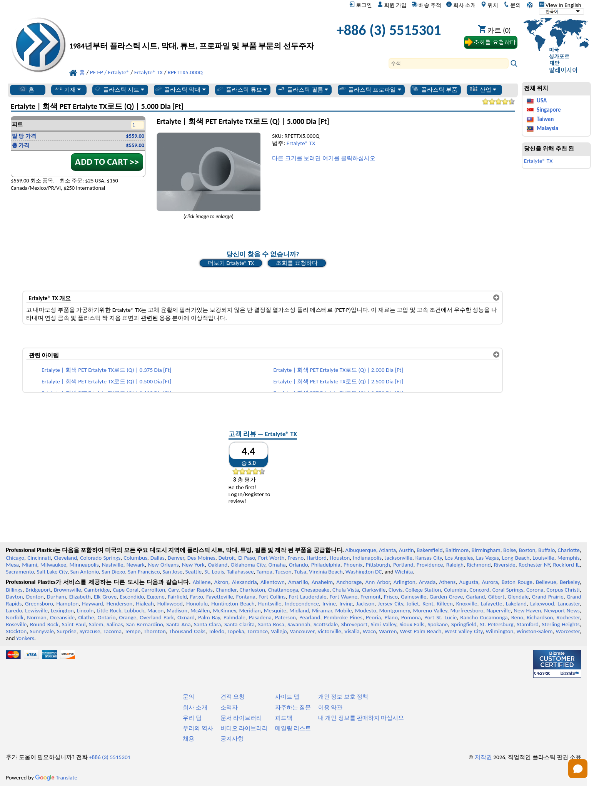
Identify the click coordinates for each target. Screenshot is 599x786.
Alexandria (244, 582)
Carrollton (153, 589)
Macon (155, 610)
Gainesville (413, 596)
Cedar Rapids (196, 589)
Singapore (549, 109)
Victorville (329, 631)
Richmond (479, 564)
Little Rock (109, 610)
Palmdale (234, 617)
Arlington (404, 582)
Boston (527, 550)
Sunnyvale (42, 631)
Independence (302, 603)
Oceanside (62, 617)
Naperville (498, 610)
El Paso (246, 557)
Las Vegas (487, 557)
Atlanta (387, 550)
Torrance (257, 631)
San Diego (113, 571)
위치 (489, 5)
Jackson (365, 603)
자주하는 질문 (293, 707)
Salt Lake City (52, 571)
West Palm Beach (420, 631)
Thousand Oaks (187, 631)
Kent (427, 603)
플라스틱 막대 (180, 89)
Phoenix (353, 564)
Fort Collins (272, 596)
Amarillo (298, 582)
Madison (177, 610)
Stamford (528, 624)
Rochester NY (534, 564)
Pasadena (260, 617)
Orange (127, 617)
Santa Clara (207, 624)
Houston (340, 557)
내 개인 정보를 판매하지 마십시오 (361, 717)
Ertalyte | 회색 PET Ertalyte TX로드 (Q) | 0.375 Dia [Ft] (106, 369)
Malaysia (547, 128)
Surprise (67, 631)
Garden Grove (446, 596)
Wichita (404, 571)
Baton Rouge (517, 582)
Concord (479, 589)
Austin (406, 550)
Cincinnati (39, 557)
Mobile (343, 610)
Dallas (157, 557)
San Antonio (84, 571)
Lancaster (568, 603)
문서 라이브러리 (241, 717)
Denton (35, 596)
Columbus (135, 557)
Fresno (296, 557)
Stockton (16, 631)
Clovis (395, 589)
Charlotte (569, 550)
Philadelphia (325, 564)
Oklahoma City (248, 564)
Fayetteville (219, 596)
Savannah (298, 624)
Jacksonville (398, 557)
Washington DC (363, 571)
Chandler (225, 589)
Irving (346, 603)
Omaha (277, 564)
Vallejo (279, 631)
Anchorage (349, 582)
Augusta (468, 582)
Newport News (562, 610)
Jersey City (390, 603)
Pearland (309, 617)
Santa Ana (178, 624)
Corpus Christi (562, 589)
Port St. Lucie (440, 617)
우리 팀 (192, 717)
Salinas (115, 624)
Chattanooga (283, 589)
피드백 (283, 717)
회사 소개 (461, 5)
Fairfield (177, 596)
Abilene (202, 582)
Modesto (365, 610)
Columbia (455, 589)
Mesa (12, 564)
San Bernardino (144, 624)
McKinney (224, 610)
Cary (173, 589)
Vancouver (302, 631)
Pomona (411, 617)
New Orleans (163, 564)
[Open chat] (577, 768)
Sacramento (20, 571)
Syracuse (90, 631)
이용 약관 (330, 707)
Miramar (322, 610)
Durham (56, 596)
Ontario (107, 617)
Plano (390, 617)
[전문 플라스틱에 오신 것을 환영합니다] (191, 32)
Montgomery (394, 610)
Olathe (86, 617)
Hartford (317, 557)
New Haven (527, 610)
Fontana (245, 596)
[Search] (449, 63)
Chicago (15, 557)
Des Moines (201, 557)
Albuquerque (360, 550)
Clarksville (374, 589)
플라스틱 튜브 (241, 89)
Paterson (285, 617)
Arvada (427, 582)
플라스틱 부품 (434, 89)
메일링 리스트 (293, 728)
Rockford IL (566, 564)
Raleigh (455, 564)
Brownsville (67, 589)
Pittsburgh (378, 564)
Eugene (156, 596)
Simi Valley (383, 624)
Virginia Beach (326, 571)
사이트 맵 (287, 696)
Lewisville (36, 610)
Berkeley (570, 582)
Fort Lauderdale (307, 596)
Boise (509, 550)
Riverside (505, 564)
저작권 (483, 757)
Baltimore (457, 550)
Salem (96, 624)
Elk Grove (105, 596)
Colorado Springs (100, 557)
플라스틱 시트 (119, 89)
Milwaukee (53, 564)
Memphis (568, 557)
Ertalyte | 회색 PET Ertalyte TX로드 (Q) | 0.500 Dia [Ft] (106, 381)
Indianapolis (367, 557)
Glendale (518, 596)
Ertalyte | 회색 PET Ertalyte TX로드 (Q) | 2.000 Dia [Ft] (338, 369)
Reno (517, 617)
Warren (388, 631)
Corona (534, 589)
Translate (56, 777)
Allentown (272, 582)
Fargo (196, 596)
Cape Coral (125, 589)
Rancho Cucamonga (483, 617)
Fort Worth (271, 557)
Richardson (540, 617)
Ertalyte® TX (301, 143)
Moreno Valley (430, 610)
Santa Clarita (239, 624)
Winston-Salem (535, 631)
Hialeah (145, 603)
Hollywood (170, 603)
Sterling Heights (561, 624)
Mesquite (275, 610)
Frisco (391, 596)
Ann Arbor (377, 582)
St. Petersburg (497, 624)
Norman (37, 617)
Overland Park (157, 617)
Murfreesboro (466, 610)
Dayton (14, 596)
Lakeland (516, 603)
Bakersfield (429, 550)
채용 (188, 738)
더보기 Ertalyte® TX (231, 262)
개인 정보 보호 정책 (343, 696)
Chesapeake (315, 589)
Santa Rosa (271, 624)
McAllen (200, 610)
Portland (403, 564)
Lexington (62, 610)
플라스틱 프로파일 (369, 89)
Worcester (567, 631)
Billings (14, 589)
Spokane (438, 624)
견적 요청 (232, 696)
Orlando (298, 564)
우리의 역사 (198, 728)
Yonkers (25, 638)
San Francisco (144, 571)
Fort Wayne (343, 596)
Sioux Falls (411, 624)
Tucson (283, 571)
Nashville (112, 564)
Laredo (14, 610)
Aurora (490, 582)
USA (542, 100)
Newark (136, 564)
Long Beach (515, 557)
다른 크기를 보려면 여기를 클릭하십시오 (323, 158)
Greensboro (39, 603)
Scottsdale (326, 624)
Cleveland (65, 557)
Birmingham (485, 550)
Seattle (193, 571)
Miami (29, 564)
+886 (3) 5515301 (389, 30)
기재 (67, 89)
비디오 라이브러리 (244, 728)
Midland (299, 610)
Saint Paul (74, 624)
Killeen (444, 603)
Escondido (132, 596)
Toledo (216, 631)
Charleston (252, 589)
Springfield (464, 624)
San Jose (172, 571)
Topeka (235, 631)
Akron (221, 582)
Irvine (329, 603)
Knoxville (466, 603)
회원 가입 (392, 5)
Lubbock (134, 610)
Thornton (154, 631)
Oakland (217, 564)
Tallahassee (240, 571)
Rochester (568, 617)
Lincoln (85, 610)
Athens (447, 582)
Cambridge (97, 589)
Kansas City (428, 557)
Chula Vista (345, 589)
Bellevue (546, 582)
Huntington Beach (232, 603)
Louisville (543, 557)
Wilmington (500, 631)
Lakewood (542, 603)
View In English (560, 5)
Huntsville (270, 603)
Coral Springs (508, 589)
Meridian (250, 610)
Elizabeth (80, 596)
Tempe (132, 631)
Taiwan (545, 118)
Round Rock (44, 624)
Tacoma (112, 631)
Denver (176, 557)
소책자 (229, 707)
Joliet (413, 603)
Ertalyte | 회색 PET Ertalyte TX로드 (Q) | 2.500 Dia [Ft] (338, 381)
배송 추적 (426, 5)
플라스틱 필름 (303, 89)
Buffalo (546, 550)
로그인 (360, 5)
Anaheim (322, 582)
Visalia (352, 631)
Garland (475, 596)
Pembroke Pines (343, 617)
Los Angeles (459, 557)
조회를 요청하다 (296, 262)
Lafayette (491, 603)
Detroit (227, 557)
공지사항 (232, 738)
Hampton (68, 603)
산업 (483, 89)
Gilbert (496, 596)
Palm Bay (209, 617)
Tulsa (300, 571)
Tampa (264, 571)
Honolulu (197, 603)
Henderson (120, 603)
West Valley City (464, 631)
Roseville (16, 624)
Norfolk (14, 617)
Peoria (373, 617)
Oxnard (186, 617)
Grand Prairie (548, 596)
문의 (512, 5)
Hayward (92, 603)
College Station (423, 589)
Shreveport (354, 624)
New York (193, 564)
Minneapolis (84, 564)
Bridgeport (38, 589)
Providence (430, 564)
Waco (369, 631)
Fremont (370, 596)
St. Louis (214, 571)
